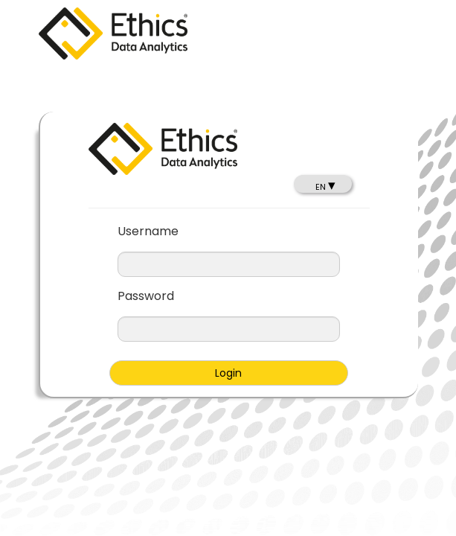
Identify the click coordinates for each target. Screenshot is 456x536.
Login (228, 373)
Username (148, 231)
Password (146, 296)
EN (325, 187)
